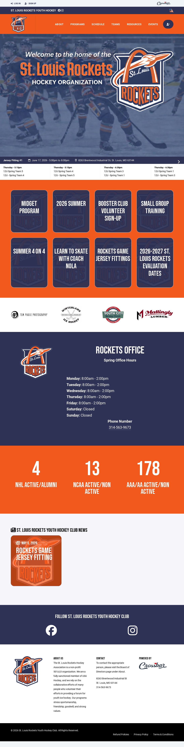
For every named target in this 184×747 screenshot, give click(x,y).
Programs (77, 24)
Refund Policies (121, 740)
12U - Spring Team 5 (64, 175)
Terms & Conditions (163, 740)
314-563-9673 (120, 427)
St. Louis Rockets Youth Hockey (33, 10)
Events (153, 24)
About (59, 24)
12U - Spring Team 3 (164, 175)
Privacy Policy (141, 740)
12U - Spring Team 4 (13, 175)
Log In (15, 3)
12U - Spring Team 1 (114, 175)
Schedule (98, 24)
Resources (134, 24)
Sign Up (30, 3)
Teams (115, 24)
